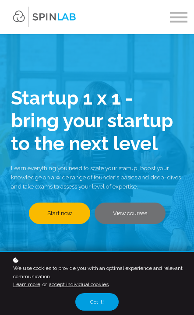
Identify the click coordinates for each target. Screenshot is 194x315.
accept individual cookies (79, 284)
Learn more (26, 284)
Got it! (97, 302)
